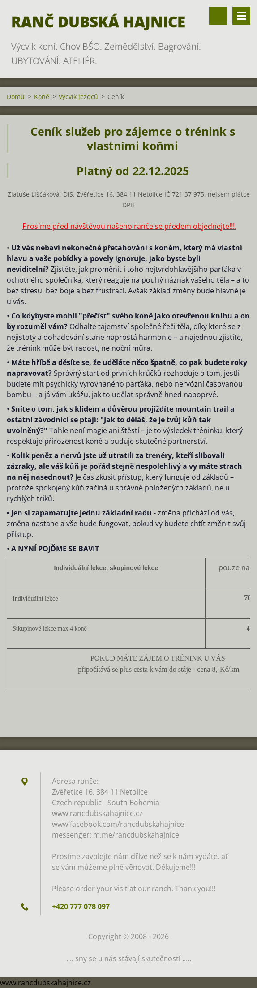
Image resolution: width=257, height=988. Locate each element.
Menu (241, 16)
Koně (41, 96)
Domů (16, 96)
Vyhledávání (218, 16)
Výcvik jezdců (78, 96)
